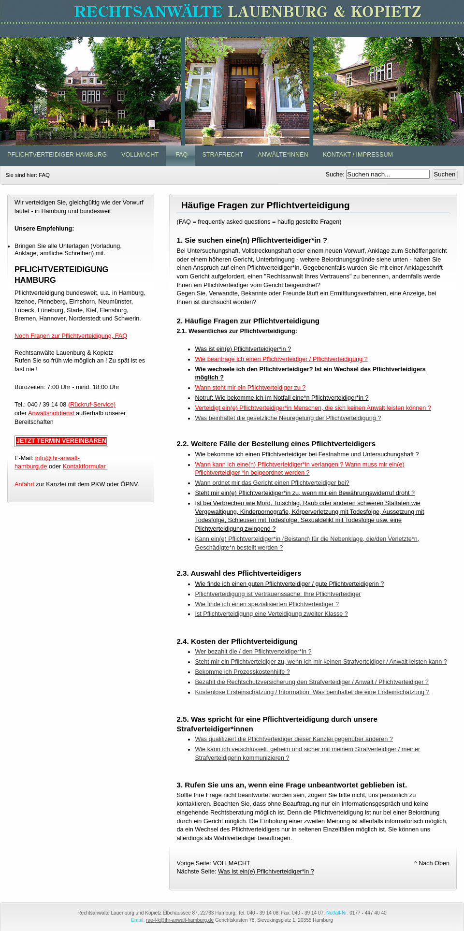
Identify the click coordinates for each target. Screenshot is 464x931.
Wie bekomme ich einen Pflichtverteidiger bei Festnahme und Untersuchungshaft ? (307, 454)
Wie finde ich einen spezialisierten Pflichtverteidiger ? (267, 604)
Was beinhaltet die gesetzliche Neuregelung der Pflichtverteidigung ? (288, 418)
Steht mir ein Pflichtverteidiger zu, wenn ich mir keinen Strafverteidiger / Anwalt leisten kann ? (321, 661)
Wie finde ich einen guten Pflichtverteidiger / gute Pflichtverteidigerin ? (289, 584)
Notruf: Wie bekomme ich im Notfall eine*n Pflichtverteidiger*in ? (281, 397)
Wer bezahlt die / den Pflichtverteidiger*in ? (253, 651)
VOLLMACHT (231, 863)
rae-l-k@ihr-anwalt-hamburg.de (180, 920)
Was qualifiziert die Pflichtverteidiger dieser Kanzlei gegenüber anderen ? (293, 739)
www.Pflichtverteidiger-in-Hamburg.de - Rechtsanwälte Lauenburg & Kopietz (232, 72)
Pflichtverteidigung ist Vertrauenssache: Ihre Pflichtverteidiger (278, 594)
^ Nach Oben (432, 863)
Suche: (336, 174)
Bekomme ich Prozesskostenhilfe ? (242, 672)
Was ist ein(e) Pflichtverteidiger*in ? (243, 349)
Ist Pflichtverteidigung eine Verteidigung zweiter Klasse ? (271, 614)
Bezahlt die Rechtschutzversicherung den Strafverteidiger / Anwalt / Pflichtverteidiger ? (312, 682)
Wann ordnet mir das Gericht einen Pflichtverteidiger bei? (272, 483)
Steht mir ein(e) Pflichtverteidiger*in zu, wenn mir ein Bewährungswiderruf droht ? (305, 493)
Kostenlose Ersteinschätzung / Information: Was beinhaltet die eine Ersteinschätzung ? (312, 692)
